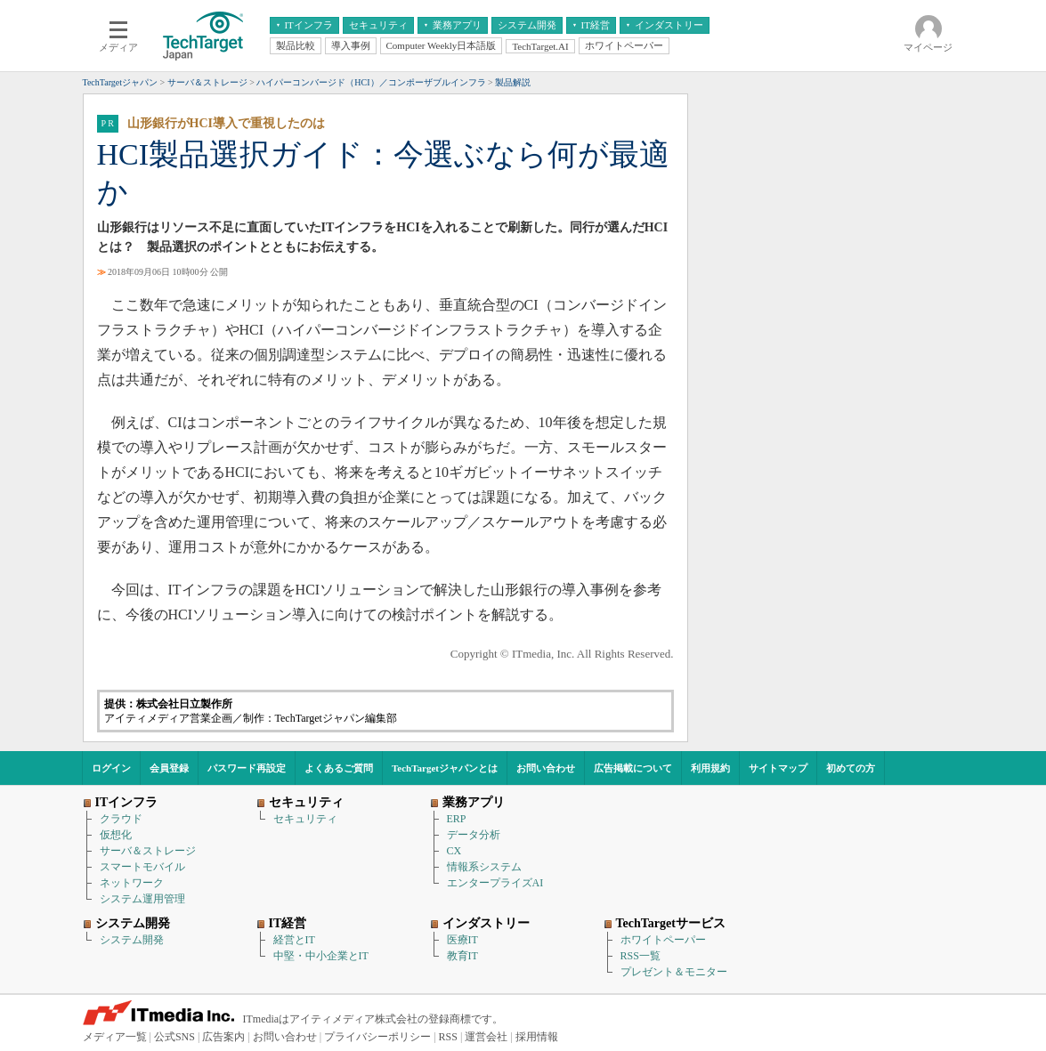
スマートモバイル (142, 867)
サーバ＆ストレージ (148, 851)
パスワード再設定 (246, 768)
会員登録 (169, 768)
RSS (448, 1037)
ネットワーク (132, 883)
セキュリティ (305, 819)
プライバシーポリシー (377, 1037)
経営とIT (294, 940)
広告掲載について (633, 768)
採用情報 (536, 1037)
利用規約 (710, 768)
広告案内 (223, 1037)
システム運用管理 (142, 899)
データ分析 (473, 835)
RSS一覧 (640, 956)
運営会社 (486, 1037)
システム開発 (132, 940)
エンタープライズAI (495, 883)
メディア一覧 (115, 1037)
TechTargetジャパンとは (445, 768)
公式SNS (174, 1037)
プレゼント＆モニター (673, 972)
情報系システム (484, 867)
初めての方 (850, 768)
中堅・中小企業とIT (321, 956)
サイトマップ (778, 768)
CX (454, 851)
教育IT (462, 956)
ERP (456, 819)
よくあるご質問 (338, 768)
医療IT (462, 940)
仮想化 (116, 835)
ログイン (111, 768)
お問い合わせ (545, 768)
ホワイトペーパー (663, 940)
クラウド (121, 819)
